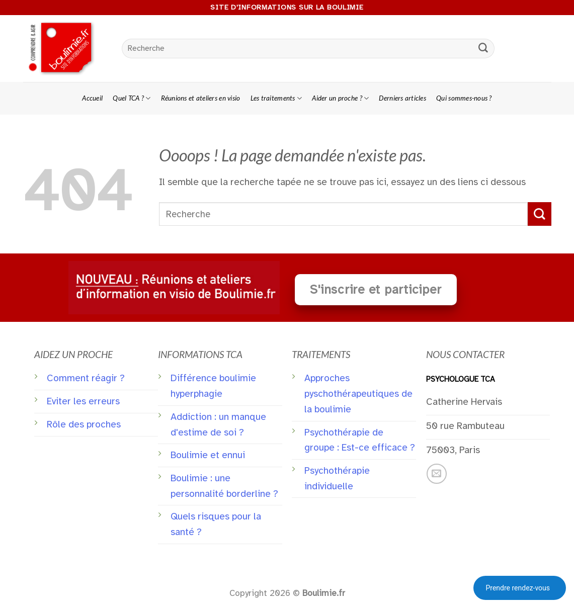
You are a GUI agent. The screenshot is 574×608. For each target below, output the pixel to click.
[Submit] (483, 49)
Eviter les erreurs (83, 401)
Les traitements (276, 98)
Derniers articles (402, 98)
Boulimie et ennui (208, 455)
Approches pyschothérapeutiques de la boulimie (358, 393)
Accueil (92, 98)
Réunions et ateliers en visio (200, 98)
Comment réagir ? (86, 378)
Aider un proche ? (340, 98)
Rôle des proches (84, 424)
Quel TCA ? (131, 98)
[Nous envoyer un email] (437, 474)
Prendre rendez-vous (517, 588)
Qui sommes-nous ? (464, 98)
